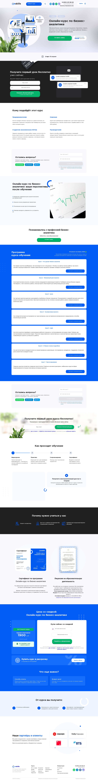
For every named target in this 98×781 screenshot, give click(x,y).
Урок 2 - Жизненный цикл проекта (49, 277)
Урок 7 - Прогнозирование (49, 362)
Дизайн (32, 769)
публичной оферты (71, 431)
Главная (53, 16)
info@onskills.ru (81, 767)
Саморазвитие (48, 769)
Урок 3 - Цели (49, 294)
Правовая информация (81, 778)
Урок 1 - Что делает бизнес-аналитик (49, 261)
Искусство (40, 769)
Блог (58, 769)
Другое (47, 771)
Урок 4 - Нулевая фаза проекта (49, 311)
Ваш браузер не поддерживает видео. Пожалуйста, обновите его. (28, 486)
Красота (40, 771)
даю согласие (34, 431)
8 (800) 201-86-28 (68, 2)
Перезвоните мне (69, 5)
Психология (40, 772)
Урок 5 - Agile (49, 328)
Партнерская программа (62, 773)
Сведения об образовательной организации (68, 597)
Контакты (62, 5)
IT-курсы (33, 771)
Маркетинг (61, 16)
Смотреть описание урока (75, 287)
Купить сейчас (76, 660)
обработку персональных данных (47, 431)
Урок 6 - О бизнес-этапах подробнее (49, 345)
